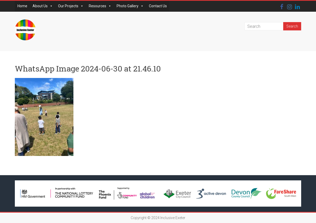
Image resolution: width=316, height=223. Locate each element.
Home (22, 6)
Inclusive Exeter (172, 218)
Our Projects (71, 6)
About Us (43, 6)
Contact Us (158, 6)
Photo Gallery (130, 6)
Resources (100, 6)
